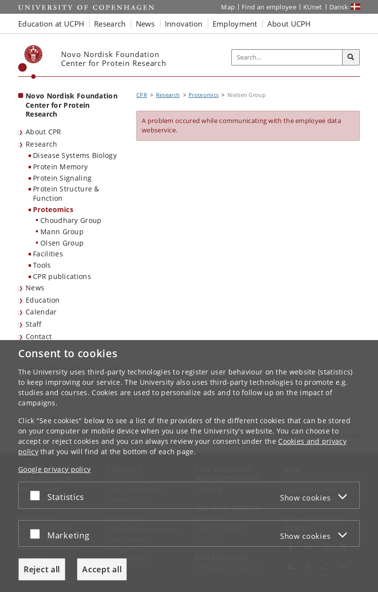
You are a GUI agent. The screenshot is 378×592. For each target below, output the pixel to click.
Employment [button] (235, 24)
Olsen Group (62, 243)
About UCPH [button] (289, 24)
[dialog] (189, 466)
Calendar (41, 311)
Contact (39, 336)
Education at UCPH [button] (51, 24)
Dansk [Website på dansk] (338, 6)
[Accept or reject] (37, 495)
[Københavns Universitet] (30, 62)
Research (41, 144)
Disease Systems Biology (75, 155)
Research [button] (110, 24)
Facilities (48, 253)
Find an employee (269, 6)
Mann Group (62, 231)
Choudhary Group (71, 220)
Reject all (42, 569)
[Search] (351, 57)
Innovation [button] (184, 24)
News (35, 287)
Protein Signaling (62, 178)
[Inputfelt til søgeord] (287, 57)
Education (43, 300)
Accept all (102, 569)
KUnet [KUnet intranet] (312, 6)
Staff (34, 324)
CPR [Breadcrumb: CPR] (141, 94)
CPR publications (62, 276)
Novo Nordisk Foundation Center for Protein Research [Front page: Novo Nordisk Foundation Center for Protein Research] (72, 105)
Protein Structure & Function (66, 193)
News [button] (145, 24)
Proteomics (53, 209)
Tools (42, 265)
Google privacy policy (54, 469)
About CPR (44, 131)
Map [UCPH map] (228, 6)
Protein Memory (60, 166)
